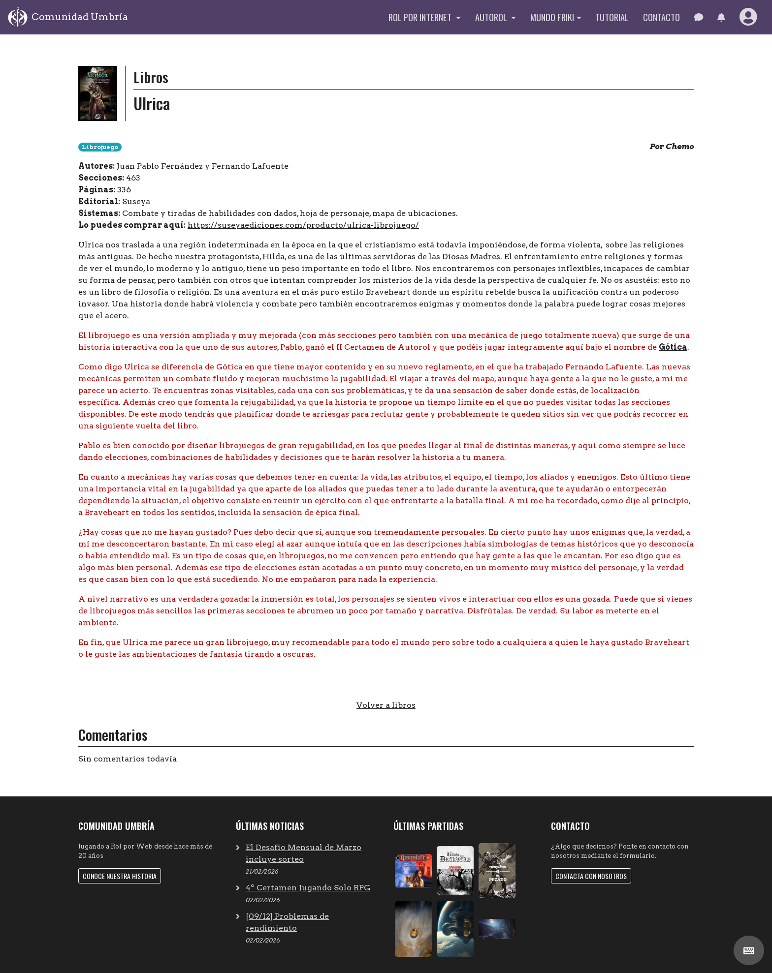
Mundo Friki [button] (552, 17)
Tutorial (612, 17)
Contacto (661, 17)
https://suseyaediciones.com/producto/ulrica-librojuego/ (303, 225)
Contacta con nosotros (591, 876)
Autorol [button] (492, 17)
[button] (721, 17)
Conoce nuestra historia (120, 876)
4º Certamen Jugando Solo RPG (308, 887)
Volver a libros (386, 705)
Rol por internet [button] (420, 17)
